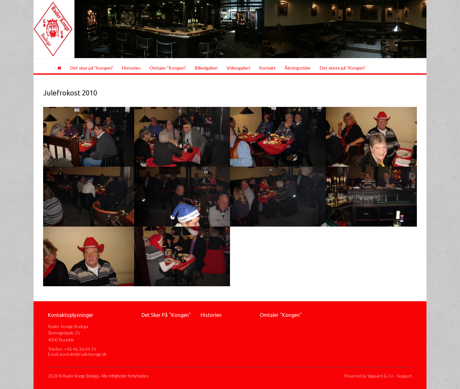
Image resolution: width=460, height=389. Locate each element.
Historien (131, 68)
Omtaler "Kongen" (168, 68)
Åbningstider (298, 68)
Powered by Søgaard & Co (369, 375)
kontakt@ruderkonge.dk (83, 354)
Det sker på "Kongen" (91, 68)
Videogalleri (238, 68)
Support (404, 375)
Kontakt (267, 68)
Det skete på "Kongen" (342, 68)
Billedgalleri (206, 68)
